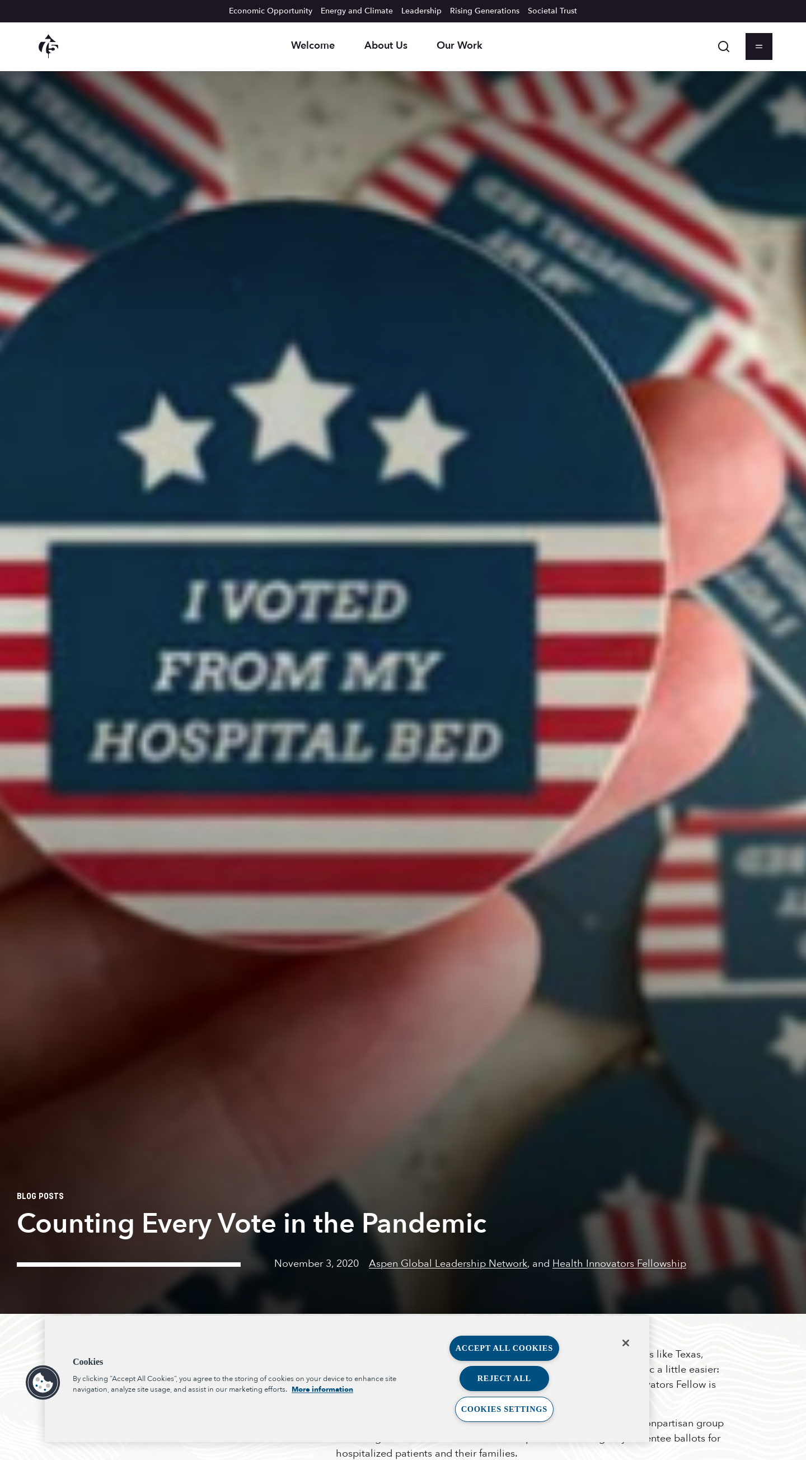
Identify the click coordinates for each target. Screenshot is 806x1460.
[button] (43, 1383)
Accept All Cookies (504, 1348)
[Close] (625, 1343)
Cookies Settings (504, 1409)
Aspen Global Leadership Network (448, 1264)
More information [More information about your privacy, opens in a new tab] (322, 1389)
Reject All (504, 1378)
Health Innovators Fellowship (619, 1264)
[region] (347, 1379)
